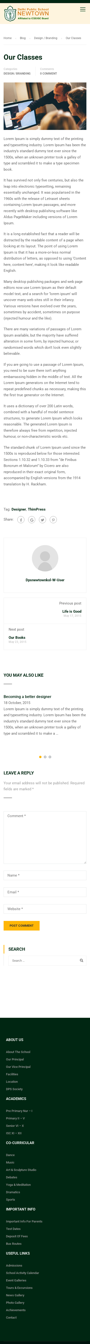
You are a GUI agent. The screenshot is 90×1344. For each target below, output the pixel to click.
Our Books (17, 637)
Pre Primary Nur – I (19, 1111)
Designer (19, 509)
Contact (11, 1317)
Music (10, 1162)
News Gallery (15, 1295)
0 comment (48, 73)
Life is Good (71, 611)
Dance (10, 1155)
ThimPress (37, 509)
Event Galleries (16, 1280)
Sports (10, 1199)
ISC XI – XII (14, 1133)
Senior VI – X (15, 1126)
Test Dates (13, 1229)
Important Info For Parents (24, 1221)
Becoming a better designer (27, 696)
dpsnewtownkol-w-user (45, 580)
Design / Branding (17, 73)
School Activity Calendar (22, 1273)
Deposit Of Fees (17, 1236)
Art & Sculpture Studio (21, 1170)
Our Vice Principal (18, 1067)
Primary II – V (15, 1118)
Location (12, 1081)
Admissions (14, 1265)
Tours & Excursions (19, 1288)
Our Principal (15, 1059)
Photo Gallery (15, 1302)
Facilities (12, 1074)
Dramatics (13, 1192)
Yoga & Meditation (18, 1185)
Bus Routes (14, 1243)
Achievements (16, 1310)
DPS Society (14, 1089)
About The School (18, 1052)
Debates (11, 1177)
